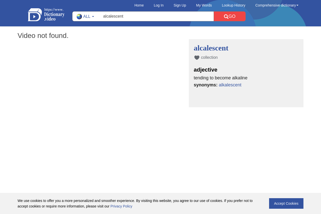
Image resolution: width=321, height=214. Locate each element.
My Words (204, 5)
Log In (159, 5)
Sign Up (180, 5)
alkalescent (230, 84)
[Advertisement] (160, 140)
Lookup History (233, 5)
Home (139, 5)
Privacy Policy (121, 206)
